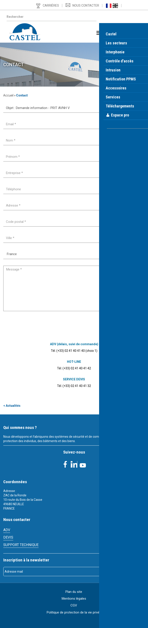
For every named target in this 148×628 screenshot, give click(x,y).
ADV (6, 530)
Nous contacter (85, 5)
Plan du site (73, 592)
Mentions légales (74, 599)
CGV (73, 605)
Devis (8, 537)
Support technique (21, 545)
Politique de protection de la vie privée (74, 612)
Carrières (51, 5)
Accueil (8, 95)
